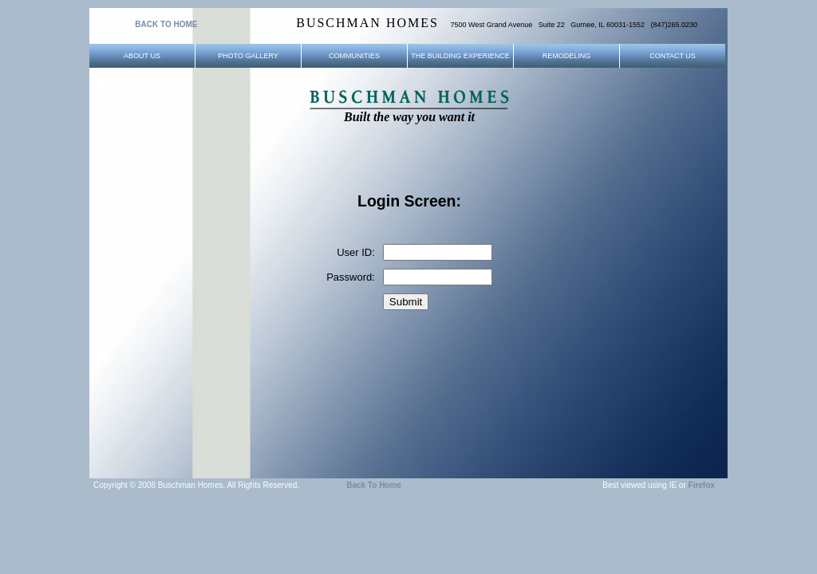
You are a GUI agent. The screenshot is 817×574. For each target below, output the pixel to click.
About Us (142, 56)
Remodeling (567, 56)
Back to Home (373, 485)
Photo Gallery (248, 56)
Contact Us (672, 56)
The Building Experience (460, 56)
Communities (354, 56)
